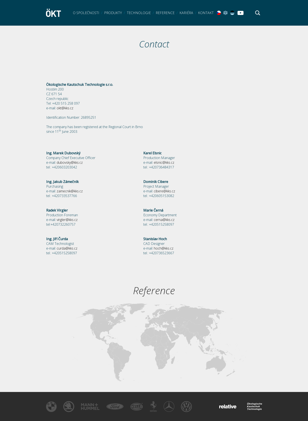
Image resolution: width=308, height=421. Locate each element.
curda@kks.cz (67, 248)
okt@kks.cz (65, 108)
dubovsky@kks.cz (70, 162)
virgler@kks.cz (67, 219)
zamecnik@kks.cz (70, 191)
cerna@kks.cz (164, 219)
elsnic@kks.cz (164, 162)
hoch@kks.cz (163, 248)
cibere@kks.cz (164, 191)
